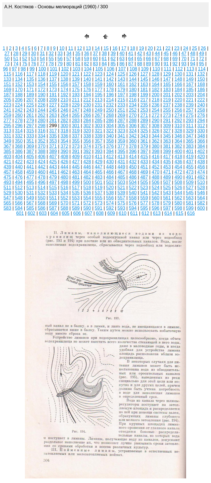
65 (139, 58)
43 (148, 53)
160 (110, 84)
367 (7, 146)
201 (167, 94)
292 (178, 120)
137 (53, 79)
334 (42, 135)
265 (76, 115)
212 (87, 99)
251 (121, 110)
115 (7, 74)
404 (19, 156)
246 (64, 110)
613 (157, 213)
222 (201, 99)
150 (201, 79)
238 (178, 105)
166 (178, 84)
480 (64, 177)
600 (201, 208)
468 (133, 172)
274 (178, 115)
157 (76, 84)
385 (7, 151)
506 (155, 182)
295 (7, 125)
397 (144, 151)
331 (7, 135)
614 (168, 213)
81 (77, 63)
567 (30, 203)
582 (201, 203)
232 (110, 105)
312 (201, 125)
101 (54, 68)
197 (121, 94)
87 (130, 63)
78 (51, 63)
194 (87, 94)
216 (133, 99)
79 (60, 63)
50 (7, 58)
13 (88, 48)
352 (42, 141)
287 (121, 120)
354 (64, 141)
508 (178, 182)
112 (179, 68)
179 (121, 89)
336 (64, 135)
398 (155, 151)
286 (110, 120)
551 (53, 197)
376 (110, 146)
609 (111, 213)
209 (53, 99)
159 (98, 84)
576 (133, 203)
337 (76, 135)
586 (42, 208)
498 (64, 182)
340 (110, 135)
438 (201, 161)
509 (190, 182)
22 (168, 48)
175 (76, 89)
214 (110, 99)
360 (133, 141)
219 (167, 99)
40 (121, 53)
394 (110, 151)
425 (53, 161)
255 (167, 110)
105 (99, 68)
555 (98, 197)
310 (178, 125)
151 (7, 84)
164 (155, 84)
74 (15, 63)
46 (175, 53)
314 (19, 130)
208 (42, 99)
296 (19, 125)
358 (110, 141)
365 (190, 141)
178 (110, 89)
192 (64, 94)
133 (7, 79)
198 (133, 94)
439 (7, 166)
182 (155, 89)
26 (203, 48)
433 (144, 161)
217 (144, 99)
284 (87, 120)
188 (19, 94)
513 (30, 187)
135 (30, 79)
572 (87, 203)
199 (144, 94)
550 (42, 197)
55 (51, 58)
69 (175, 58)
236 (155, 105)
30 (33, 53)
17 (123, 48)
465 (98, 172)
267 (98, 115)
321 (98, 130)
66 (148, 58)
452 (155, 166)
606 (77, 213)
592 (110, 208)
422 (19, 161)
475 (7, 177)
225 (30, 105)
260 (19, 115)
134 (19, 79)
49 (201, 53)
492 (201, 177)
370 (42, 146)
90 (157, 63)
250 (110, 110)
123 (98, 74)
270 (133, 115)
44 (157, 53)
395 (121, 151)
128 (155, 74)
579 (167, 203)
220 (178, 99)
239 (190, 105)
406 (42, 156)
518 (87, 187)
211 (76, 99)
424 (42, 161)
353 (53, 141)
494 (19, 182)
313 (7, 130)
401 (190, 151)
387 (30, 151)
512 (19, 187)
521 (121, 187)
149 (190, 79)
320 (87, 130)
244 (42, 110)
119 (53, 74)
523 (144, 187)
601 (20, 213)
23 (176, 48)
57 (68, 58)
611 (134, 213)
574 (110, 203)
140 (87, 79)
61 (104, 58)
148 (178, 79)
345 (167, 135)
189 (30, 94)
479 (53, 177)
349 (7, 141)
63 (121, 58)
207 (30, 99)
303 (98, 125)
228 (64, 105)
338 (87, 135)
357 (98, 141)
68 (166, 58)
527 (190, 187)
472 (178, 172)
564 (201, 197)
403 (7, 156)
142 (110, 79)
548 (19, 197)
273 (167, 115)
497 (53, 182)
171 (30, 89)
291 (167, 120)
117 (30, 74)
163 (144, 84)
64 (130, 58)
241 (7, 110)
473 (190, 172)
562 (178, 197)
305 (121, 125)
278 (19, 120)
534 (64, 192)
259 (7, 115)
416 (155, 156)
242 (19, 110)
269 (121, 115)
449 (121, 166)
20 (150, 48)
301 (76, 125)
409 (76, 156)
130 (178, 74)
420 (201, 156)
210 (64, 99)
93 (183, 63)
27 (7, 53)
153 (30, 84)
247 (76, 110)
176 (87, 89)
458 (19, 172)
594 (133, 208)
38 (104, 53)
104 (88, 68)
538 (110, 192)
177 (98, 89)
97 (14, 68)
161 (121, 84)
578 (155, 203)
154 (42, 84)
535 (76, 192)
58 (77, 58)
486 (133, 177)
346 (178, 135)
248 (87, 110)
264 (64, 115)
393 (98, 151)
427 (76, 161)
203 (190, 94)
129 (167, 74)
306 (133, 125)
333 (30, 135)
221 (190, 99)
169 (7, 89)
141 (98, 79)
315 (30, 130)
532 (42, 192)
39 (113, 53)
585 (30, 208)
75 (24, 63)
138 (64, 79)
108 (133, 68)
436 (178, 161)
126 (133, 74)
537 (98, 192)
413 (121, 156)
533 (53, 192)
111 (167, 68)
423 (30, 161)
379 (144, 146)
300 (64, 125)
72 (201, 58)
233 (121, 105)
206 (19, 99)
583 (7, 208)
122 (87, 74)
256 (178, 110)
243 (30, 110)
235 (144, 105)
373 (76, 146)
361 (144, 141)
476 (19, 177)
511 (7, 187)
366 (201, 141)
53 (33, 58)
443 (53, 166)
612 (145, 213)
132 (201, 74)
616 (191, 213)
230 (87, 105)
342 (133, 135)
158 (87, 84)
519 (98, 187)
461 (53, 172)
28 (15, 53)
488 (155, 177)
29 (24, 53)
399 (167, 151)
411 (98, 156)
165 (167, 84)
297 (30, 125)
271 (144, 115)
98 (23, 68)
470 (155, 172)
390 (64, 151)
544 (178, 192)
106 (110, 68)
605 (66, 213)
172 (42, 89)
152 (19, 84)
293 (190, 120)
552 (64, 197)
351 (30, 141)
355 (76, 141)
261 (30, 115)
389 (53, 151)
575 (121, 203)
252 (133, 110)
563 (190, 197)
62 (113, 58)
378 (133, 146)
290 (155, 120)
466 (110, 172)
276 (201, 115)
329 (190, 130)
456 (201, 166)
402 (201, 151)
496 (42, 182)
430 (110, 161)
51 (15, 58)
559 (144, 197)
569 (53, 203)
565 (7, 203)
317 (53, 130)
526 (178, 187)
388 (42, 151)
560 (155, 197)
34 (68, 53)
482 (87, 177)
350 (19, 141)
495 (30, 182)
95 (201, 63)
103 (76, 68)
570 (64, 203)
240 (201, 105)
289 (144, 120)
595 (144, 208)
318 (64, 130)
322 (110, 130)
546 (201, 192)
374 (87, 146)
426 (64, 161)
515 (53, 187)
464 (87, 172)
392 (87, 151)
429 (98, 161)
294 (201, 120)
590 (87, 208)
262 (42, 115)
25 (194, 48)
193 (76, 94)
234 (133, 105)
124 (110, 74)
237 (167, 105)
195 (98, 94)
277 (7, 120)
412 (110, 156)
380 (155, 146)
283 (76, 120)
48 (192, 53)
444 (64, 166)
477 (30, 177)
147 (167, 79)
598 (178, 208)
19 (141, 48)
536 (87, 192)
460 (42, 172)
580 (178, 203)
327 (167, 130)
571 (76, 203)
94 (192, 63)
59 (86, 58)
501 (98, 182)
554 (87, 197)
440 (19, 166)
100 (42, 68)
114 (202, 68)
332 (19, 135)
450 (133, 166)
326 (155, 130)
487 (144, 177)
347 (190, 135)
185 (190, 89)
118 (42, 74)
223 (7, 105)
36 (86, 53)
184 (178, 89)
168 (201, 84)
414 (133, 156)
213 (98, 99)
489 (167, 177)
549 (30, 197)
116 (19, 74)
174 (64, 89)
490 (178, 177)
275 (190, 115)
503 (121, 182)
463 (76, 172)
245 (53, 110)
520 (110, 187)
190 (42, 94)
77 (42, 63)
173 (53, 89)
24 (185, 48)
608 (100, 213)
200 (155, 94)
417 (167, 156)
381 (167, 146)
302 (87, 125)
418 (178, 156)
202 (178, 94)
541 (144, 192)
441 (30, 166)
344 (155, 135)
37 (95, 53)
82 (86, 63)
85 (113, 63)
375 (98, 146)
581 (190, 203)
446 (87, 166)
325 (144, 130)
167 (190, 84)
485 (121, 177)
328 (178, 130)
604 (54, 213)
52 (24, 58)
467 (121, 172)
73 (7, 63)
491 (190, 177)
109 (145, 68)
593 (121, 208)
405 (30, 156)
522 (133, 187)
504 (133, 182)
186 (201, 89)
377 (121, 146)
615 (179, 213)
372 (64, 146)
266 (87, 115)
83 (95, 63)
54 (42, 58)
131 (190, 74)
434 (155, 161)
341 (121, 135)
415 (144, 156)
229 (76, 105)
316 (42, 130)
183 (167, 89)
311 (190, 125)
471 (167, 172)
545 (190, 192)
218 (155, 99)
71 (192, 58)
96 (5, 68)
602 (31, 213)
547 (7, 197)
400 (178, 151)
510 (201, 182)
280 (42, 120)
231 (98, 105)
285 (98, 120)
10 (62, 48)
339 (98, 135)
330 (201, 130)
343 (144, 135)
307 (144, 125)
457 (7, 172)
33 (60, 53)
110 (156, 68)
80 (68, 63)
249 (98, 110)
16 (115, 48)
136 (42, 79)
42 (139, 53)
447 (98, 166)
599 (190, 208)
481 (76, 177)
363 (167, 141)
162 (133, 84)
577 (144, 203)
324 (133, 130)
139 (76, 79)
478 (42, 177)
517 (76, 187)
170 (19, 89)
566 (19, 203)
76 (33, 63)
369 (30, 146)
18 (132, 48)
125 (121, 74)
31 (42, 53)
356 (87, 141)
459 (30, 172)
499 (76, 182)
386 (19, 151)
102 (65, 68)
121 (76, 74)
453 (167, 166)
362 (155, 141)
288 (133, 120)
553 (76, 197)
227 (53, 105)
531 (30, 192)
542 (155, 192)
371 (53, 146)
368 (19, 146)
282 (64, 120)
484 (110, 177)
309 (167, 125)
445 (76, 166)
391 (76, 151)
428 (87, 161)
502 (110, 182)
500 (87, 182)
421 (7, 161)
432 (133, 161)
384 (201, 146)
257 (190, 110)
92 (175, 63)
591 (98, 208)
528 (201, 187)
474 (201, 172)
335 (53, 135)
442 (42, 166)
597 (167, 208)
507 (167, 182)
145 (144, 79)
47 (183, 53)
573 (98, 203)
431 (121, 161)
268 (110, 115)
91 (166, 63)
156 (64, 84)
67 (157, 58)
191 (53, 94)
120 (64, 74)
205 (7, 99)
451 (144, 166)
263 (53, 115)
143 (121, 79)
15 (106, 48)
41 (130, 53)
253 (144, 110)
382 (178, 146)
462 (64, 172)
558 (133, 197)
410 (87, 156)
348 (201, 135)
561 (167, 197)
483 (98, 177)
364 (178, 141)
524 (155, 187)
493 (7, 182)
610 (122, 213)
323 (121, 130)
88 (139, 63)
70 (183, 58)
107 (122, 68)
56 (60, 58)
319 (76, 130)
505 (144, 182)
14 (97, 48)
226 (42, 105)
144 (133, 79)
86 (121, 63)
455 (190, 166)
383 (190, 146)
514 (42, 187)
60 (95, 58)
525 (167, 187)
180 (133, 89)
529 (7, 192)
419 (190, 156)
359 (121, 141)
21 (159, 48)
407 (53, 156)
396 (133, 151)
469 (144, 172)
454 (178, 166)
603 (43, 213)
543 (167, 192)
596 (155, 208)
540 (133, 192)
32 (51, 53)
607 (88, 213)
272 (155, 115)
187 (7, 94)
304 (110, 125)
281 (53, 120)
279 (30, 120)
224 (19, 105)
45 (166, 53)
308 (155, 125)
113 (190, 68)
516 (64, 187)
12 (79, 48)
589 (76, 208)
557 (121, 197)
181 (144, 89)
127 (144, 74)
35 (77, 53)
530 (19, 192)
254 (155, 110)
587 (53, 208)
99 (32, 68)
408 (64, 156)
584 (19, 208)
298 (42, 125)
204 (201, 94)
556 (110, 197)
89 (148, 63)
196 (110, 94)
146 (155, 79)
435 (167, 161)
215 (121, 99)
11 (70, 48)
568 (42, 203)
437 (190, 161)
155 (53, 84)
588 (64, 208)
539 (121, 192)
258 (201, 110)
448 (110, 166)
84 (104, 63)
